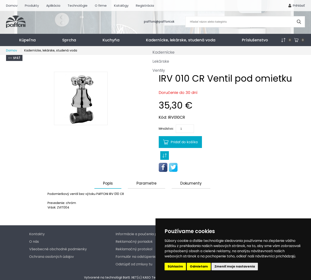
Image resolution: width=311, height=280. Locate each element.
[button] (80, 98)
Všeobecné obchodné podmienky (58, 249)
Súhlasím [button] (175, 266)
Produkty (32, 5)
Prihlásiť (299, 5)
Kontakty (37, 234)
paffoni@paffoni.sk (159, 21)
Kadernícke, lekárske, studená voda (180, 40)
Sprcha (69, 40)
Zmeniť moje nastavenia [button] (234, 266)
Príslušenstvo (255, 40)
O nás (34, 241)
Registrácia (145, 5)
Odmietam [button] (199, 266)
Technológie (77, 5)
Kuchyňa (111, 40)
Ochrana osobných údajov (51, 256)
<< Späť (14, 58)
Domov (11, 5)
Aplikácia (53, 5)
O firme (101, 5)
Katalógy (121, 5)
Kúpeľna (27, 40)
